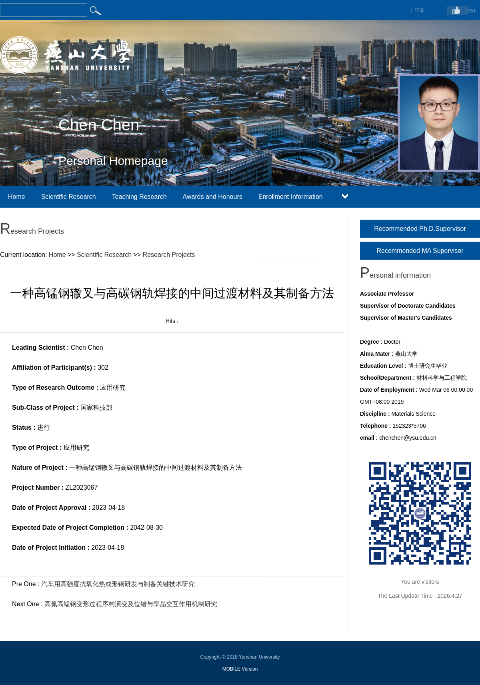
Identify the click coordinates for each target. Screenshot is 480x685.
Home (16, 196)
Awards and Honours (212, 196)
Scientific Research (68, 196)
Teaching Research (139, 196)
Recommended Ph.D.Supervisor (420, 228)
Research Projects (169, 254)
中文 (419, 10)
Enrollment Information (290, 196)
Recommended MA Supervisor (420, 250)
